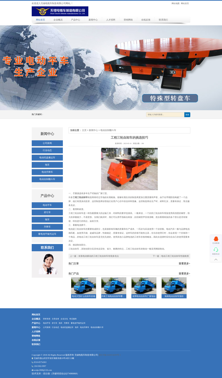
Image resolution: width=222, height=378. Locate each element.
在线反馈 (145, 20)
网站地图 (176, 3)
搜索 (187, 115)
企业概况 (58, 20)
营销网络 (128, 20)
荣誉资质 (46, 319)
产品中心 (75, 20)
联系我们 (163, 20)
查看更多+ (184, 263)
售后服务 (73, 319)
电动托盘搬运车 (47, 157)
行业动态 (47, 150)
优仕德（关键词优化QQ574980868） (61, 373)
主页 (84, 130)
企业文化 (64, 319)
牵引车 (47, 212)
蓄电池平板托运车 (47, 234)
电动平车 (47, 205)
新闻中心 (93, 20)
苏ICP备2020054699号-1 (110, 355)
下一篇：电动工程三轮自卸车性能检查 (171, 256)
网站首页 (185, 3)
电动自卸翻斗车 (47, 179)
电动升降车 (47, 172)
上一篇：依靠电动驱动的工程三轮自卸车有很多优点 (94, 256)
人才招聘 (110, 20)
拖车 (47, 165)
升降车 (47, 226)
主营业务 (55, 319)
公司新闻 (47, 143)
